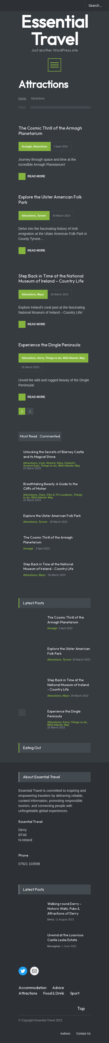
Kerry (40, 357)
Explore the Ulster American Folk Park (50, 199)
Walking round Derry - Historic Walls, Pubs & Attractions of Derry (64, 908)
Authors (65, 1033)
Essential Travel (54, 30)
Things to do (53, 357)
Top (81, 1008)
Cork (42, 463)
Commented (50, 436)
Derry (50, 919)
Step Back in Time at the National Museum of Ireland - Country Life (48, 566)
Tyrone (41, 215)
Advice (58, 987)
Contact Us (83, 1033)
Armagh (27, 146)
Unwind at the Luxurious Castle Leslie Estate (65, 937)
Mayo (40, 294)
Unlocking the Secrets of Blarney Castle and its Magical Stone (53, 454)
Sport (74, 993)
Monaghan (54, 946)
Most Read (28, 436)
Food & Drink (53, 993)
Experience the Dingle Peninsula (49, 345)
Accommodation (32, 987)
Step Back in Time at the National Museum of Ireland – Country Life (51, 278)
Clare (42, 494)
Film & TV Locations (59, 494)
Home (22, 98)
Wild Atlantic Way (74, 357)
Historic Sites (54, 463)
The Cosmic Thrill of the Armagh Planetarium (50, 130)
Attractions (40, 146)
